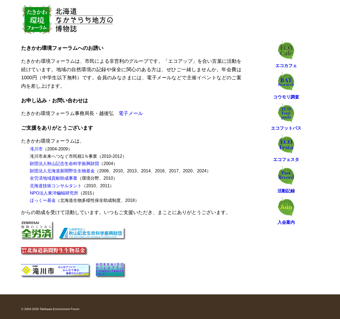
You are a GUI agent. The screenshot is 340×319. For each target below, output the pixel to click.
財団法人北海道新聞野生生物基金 (62, 171)
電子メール (131, 113)
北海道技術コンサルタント (56, 185)
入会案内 (286, 222)
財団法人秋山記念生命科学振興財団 (64, 163)
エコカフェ (286, 65)
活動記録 (286, 191)
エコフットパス (286, 128)
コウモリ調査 (286, 97)
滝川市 (36, 149)
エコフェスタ (286, 159)
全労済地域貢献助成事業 (53, 178)
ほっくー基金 (43, 200)
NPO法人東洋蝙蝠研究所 (54, 193)
